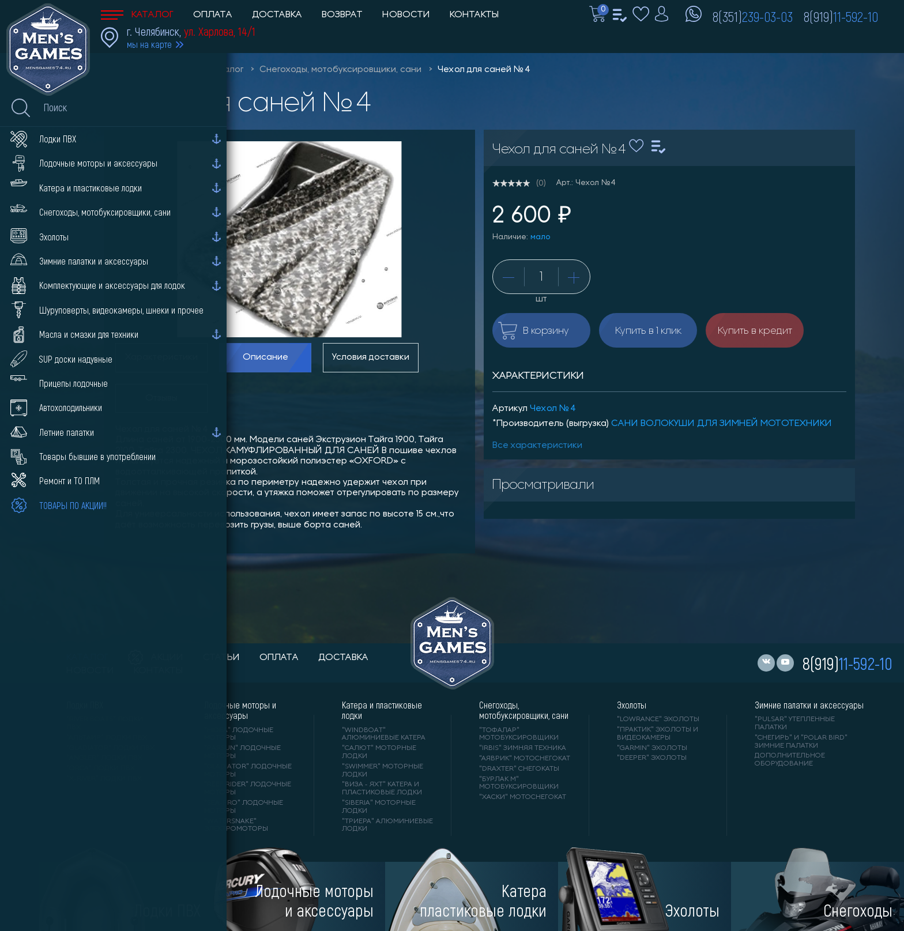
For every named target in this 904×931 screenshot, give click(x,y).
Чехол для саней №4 (484, 70)
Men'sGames (165, 70)
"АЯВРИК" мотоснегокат (524, 759)
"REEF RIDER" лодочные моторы (247, 789)
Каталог (137, 15)
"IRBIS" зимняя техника (522, 748)
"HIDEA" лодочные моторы (238, 734)
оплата (279, 658)
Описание (265, 357)
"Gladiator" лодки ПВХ (110, 748)
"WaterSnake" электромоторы (236, 825)
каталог (87, 658)
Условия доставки (370, 357)
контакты (158, 671)
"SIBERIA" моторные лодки (379, 807)
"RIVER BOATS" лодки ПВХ (104, 723)
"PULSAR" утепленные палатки (795, 723)
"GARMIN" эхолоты (652, 748)
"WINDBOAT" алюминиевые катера (383, 734)
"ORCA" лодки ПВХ (100, 768)
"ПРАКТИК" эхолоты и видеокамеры (657, 734)
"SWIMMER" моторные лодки (382, 771)
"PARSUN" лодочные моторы (242, 752)
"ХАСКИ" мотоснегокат (522, 797)
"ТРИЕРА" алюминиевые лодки (387, 825)
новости (90, 671)
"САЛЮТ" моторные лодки (379, 752)
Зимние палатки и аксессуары (809, 705)
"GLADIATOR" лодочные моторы (248, 771)
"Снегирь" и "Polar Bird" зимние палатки (801, 742)
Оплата (212, 15)
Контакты (474, 15)
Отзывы (161, 398)
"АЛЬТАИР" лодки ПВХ (106, 738)
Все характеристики (537, 446)
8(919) (841, 16)
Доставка (277, 15)
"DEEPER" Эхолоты (652, 758)
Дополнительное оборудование (790, 760)
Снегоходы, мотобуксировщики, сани (340, 70)
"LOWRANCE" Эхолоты (658, 719)
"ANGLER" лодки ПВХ (104, 758)
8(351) (753, 16)
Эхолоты (631, 705)
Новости (406, 15)
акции (155, 658)
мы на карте (149, 44)
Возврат (342, 15)
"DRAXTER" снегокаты (519, 769)
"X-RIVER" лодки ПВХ (104, 779)
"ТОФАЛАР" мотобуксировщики (519, 734)
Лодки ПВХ (84, 705)
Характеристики (161, 357)
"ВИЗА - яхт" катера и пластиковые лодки (382, 789)
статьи (221, 658)
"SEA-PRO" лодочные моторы (243, 807)
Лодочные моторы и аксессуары (240, 710)
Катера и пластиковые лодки (382, 710)
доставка (343, 658)
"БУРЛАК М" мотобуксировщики (519, 783)
